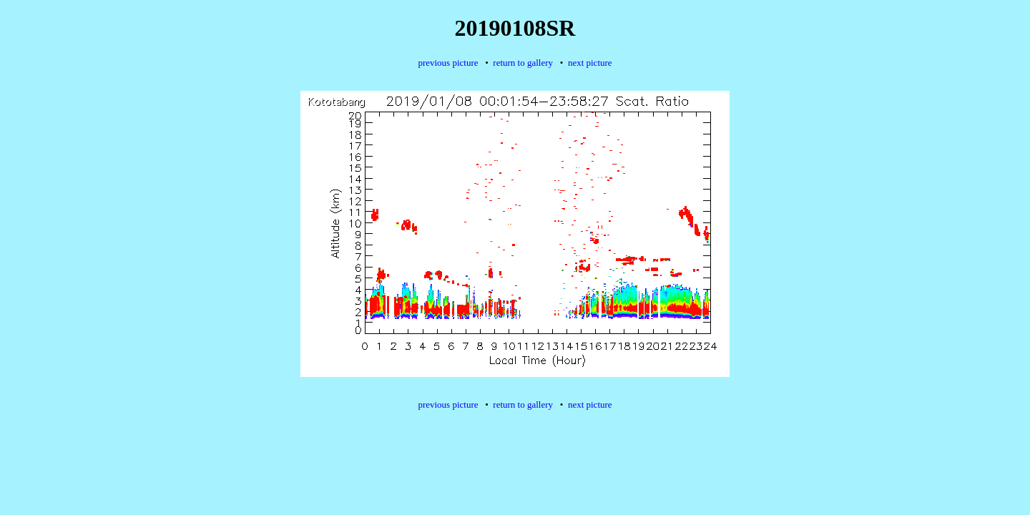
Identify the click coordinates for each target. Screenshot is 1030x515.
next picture (590, 62)
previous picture (448, 62)
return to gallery (523, 62)
